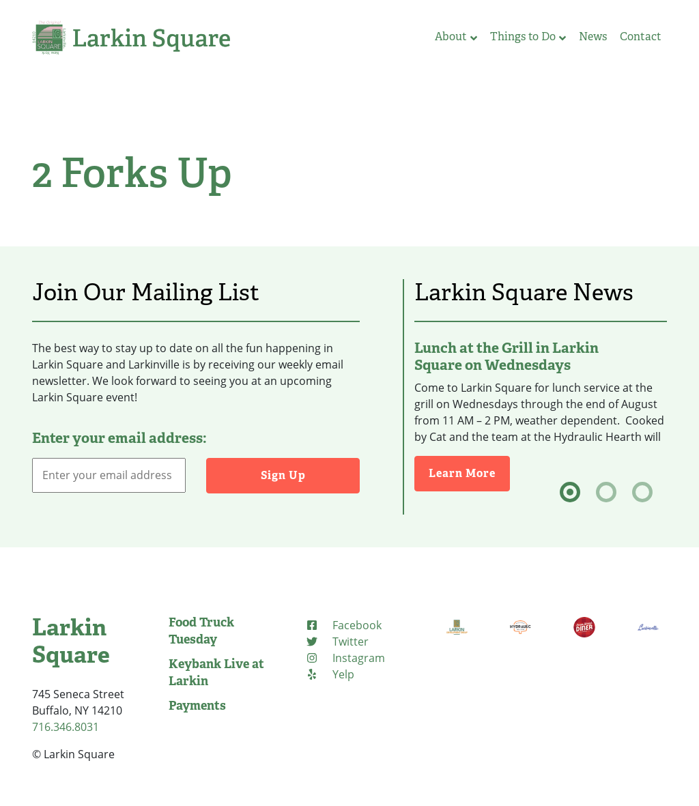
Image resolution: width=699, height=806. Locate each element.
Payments (197, 705)
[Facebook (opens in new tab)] (343, 625)
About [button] (456, 36)
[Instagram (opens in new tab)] (345, 657)
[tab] (570, 492)
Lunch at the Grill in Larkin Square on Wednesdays (506, 357)
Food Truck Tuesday (201, 631)
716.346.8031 (65, 726)
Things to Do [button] (528, 36)
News (593, 36)
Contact (640, 36)
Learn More (469, 472)
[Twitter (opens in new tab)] (337, 641)
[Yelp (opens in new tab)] (329, 674)
